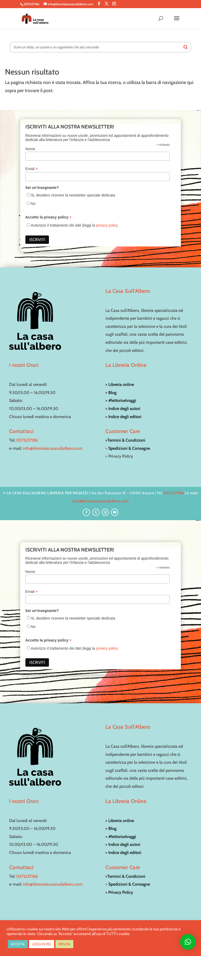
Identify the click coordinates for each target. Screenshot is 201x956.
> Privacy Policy (119, 892)
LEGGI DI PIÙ (41, 944)
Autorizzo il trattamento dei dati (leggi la (74, 225)
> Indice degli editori (123, 416)
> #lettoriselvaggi (120, 400)
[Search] (185, 47)
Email (31, 168)
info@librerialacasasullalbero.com (52, 448)
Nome (30, 149)
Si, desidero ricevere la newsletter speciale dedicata (73, 195)
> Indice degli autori (122, 408)
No (33, 203)
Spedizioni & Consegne (129, 448)
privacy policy (107, 225)
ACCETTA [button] (18, 944)
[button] (188, 942)
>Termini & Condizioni (125, 440)
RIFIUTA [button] (64, 944)
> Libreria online (119, 384)
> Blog (110, 392)
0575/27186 (27, 440)
